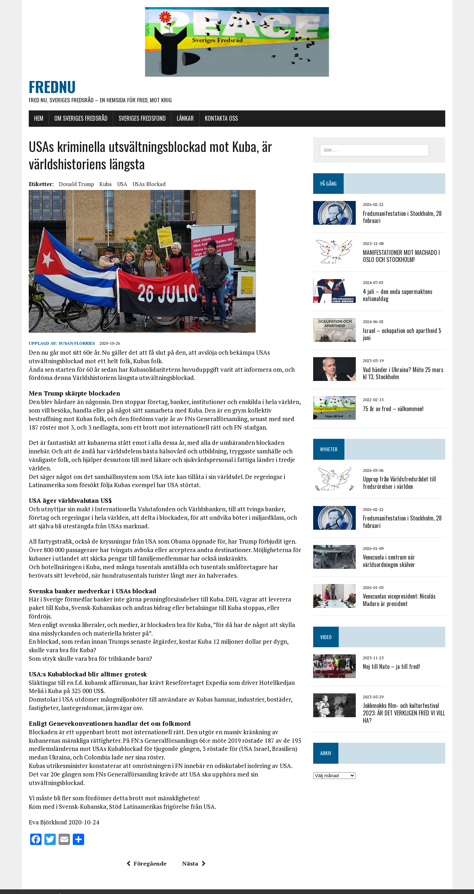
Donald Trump (75, 184)
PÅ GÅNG (329, 184)
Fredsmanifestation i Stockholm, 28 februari (403, 217)
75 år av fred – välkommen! (394, 409)
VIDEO (326, 637)
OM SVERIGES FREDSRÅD (80, 119)
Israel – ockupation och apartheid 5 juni (403, 335)
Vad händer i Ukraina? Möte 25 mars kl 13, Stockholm (404, 374)
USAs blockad (147, 184)
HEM (37, 119)
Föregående (146, 847)
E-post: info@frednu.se (184, 880)
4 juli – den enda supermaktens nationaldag (398, 296)
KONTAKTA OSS (220, 119)
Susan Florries (76, 343)
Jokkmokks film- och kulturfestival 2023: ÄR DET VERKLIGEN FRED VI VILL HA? (405, 713)
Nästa (193, 847)
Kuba (104, 184)
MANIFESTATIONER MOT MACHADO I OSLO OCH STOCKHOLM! (402, 257)
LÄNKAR (184, 119)
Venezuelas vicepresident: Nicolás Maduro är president (400, 601)
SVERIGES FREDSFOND (141, 119)
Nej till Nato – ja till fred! (392, 667)
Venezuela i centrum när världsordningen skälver (390, 561)
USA (121, 184)
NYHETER (329, 449)
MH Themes (118, 887)
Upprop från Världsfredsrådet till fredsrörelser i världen (400, 483)
